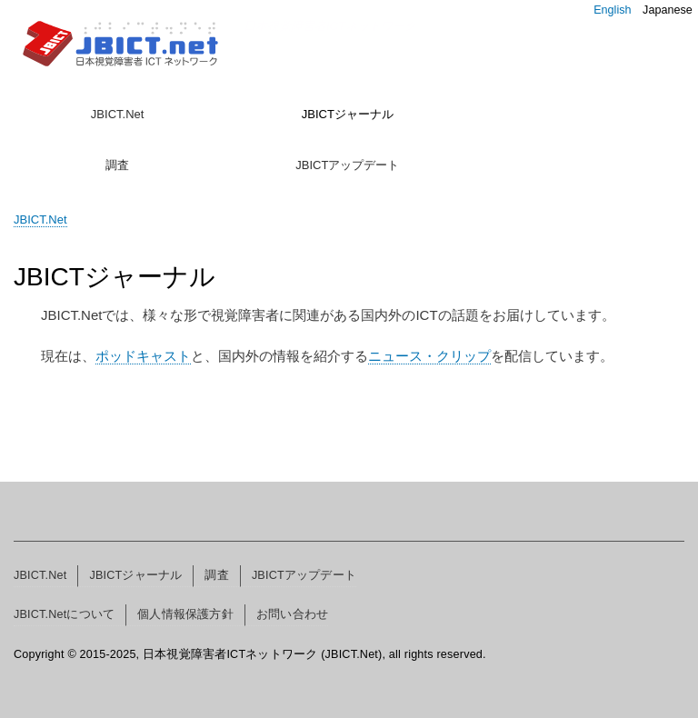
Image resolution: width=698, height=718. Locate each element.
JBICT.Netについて (64, 614)
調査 (117, 165)
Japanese (668, 10)
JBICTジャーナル (348, 114)
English (612, 10)
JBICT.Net (118, 114)
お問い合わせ (292, 614)
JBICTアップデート (347, 165)
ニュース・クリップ (429, 356)
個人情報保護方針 (185, 614)
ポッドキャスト (143, 356)
